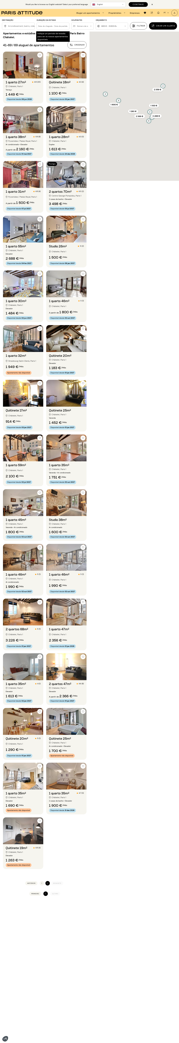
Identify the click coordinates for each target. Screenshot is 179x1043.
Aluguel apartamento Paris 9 (16, 991)
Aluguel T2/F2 (123, 965)
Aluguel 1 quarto (124, 984)
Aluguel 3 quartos (125, 991)
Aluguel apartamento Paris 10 (16, 994)
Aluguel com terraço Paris (90, 984)
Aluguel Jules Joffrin (153, 981)
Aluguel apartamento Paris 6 (16, 981)
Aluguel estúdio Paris (88, 968)
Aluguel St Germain (153, 997)
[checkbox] (39, 55)
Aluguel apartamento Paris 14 (46, 968)
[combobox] (21, 26)
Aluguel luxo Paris (87, 987)
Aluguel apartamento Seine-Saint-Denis (51, 994)
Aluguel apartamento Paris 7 (16, 984)
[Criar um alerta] (163, 26)
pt (166, 12)
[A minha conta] (174, 13)
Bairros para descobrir (156, 961)
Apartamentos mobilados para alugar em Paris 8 (68, 940)
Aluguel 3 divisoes (125, 975)
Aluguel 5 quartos (125, 997)
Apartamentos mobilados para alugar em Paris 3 (67, 926)
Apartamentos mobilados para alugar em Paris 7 (67, 937)
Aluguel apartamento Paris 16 (46, 975)
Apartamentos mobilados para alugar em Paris (31, 906)
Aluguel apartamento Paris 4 (16, 975)
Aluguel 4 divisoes (125, 978)
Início (4, 906)
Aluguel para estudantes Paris (92, 978)
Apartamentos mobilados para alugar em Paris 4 (67, 928)
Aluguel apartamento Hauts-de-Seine (50, 991)
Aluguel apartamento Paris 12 (16, 1000)
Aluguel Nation (151, 994)
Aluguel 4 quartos (125, 994)
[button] (5, 1039)
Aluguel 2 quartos (125, 987)
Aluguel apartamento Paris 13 (46, 965)
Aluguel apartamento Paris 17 (46, 978)
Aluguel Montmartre (153, 987)
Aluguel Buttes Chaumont (156, 978)
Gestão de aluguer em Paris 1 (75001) (107, 917)
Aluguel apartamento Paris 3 (16, 972)
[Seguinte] (57, 883)
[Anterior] (31, 883)
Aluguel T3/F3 (123, 968)
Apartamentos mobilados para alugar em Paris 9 (68, 942)
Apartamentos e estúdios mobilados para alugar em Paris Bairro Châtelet (136, 906)
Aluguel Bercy (150, 975)
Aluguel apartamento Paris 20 (46, 987)
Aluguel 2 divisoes (125, 972)
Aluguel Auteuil (151, 965)
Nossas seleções (125, 961)
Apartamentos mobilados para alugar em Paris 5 (68, 931)
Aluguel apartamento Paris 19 (46, 984)
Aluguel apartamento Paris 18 (46, 981)
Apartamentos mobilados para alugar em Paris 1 (77, 906)
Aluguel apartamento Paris (91, 965)
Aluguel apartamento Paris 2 (16, 968)
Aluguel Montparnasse (154, 991)
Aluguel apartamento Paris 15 (46, 972)
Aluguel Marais (151, 984)
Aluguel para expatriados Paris (93, 981)
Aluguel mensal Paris (88, 991)
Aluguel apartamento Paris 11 (16, 997)
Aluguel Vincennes (152, 1000)
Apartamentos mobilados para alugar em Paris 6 (68, 934)
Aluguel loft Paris (86, 972)
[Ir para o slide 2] (23, 74)
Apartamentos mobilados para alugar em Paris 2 (67, 923)
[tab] (90, 13)
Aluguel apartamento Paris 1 (15, 965)
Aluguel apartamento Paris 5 (16, 978)
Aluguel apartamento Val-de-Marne (49, 997)
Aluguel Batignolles (153, 968)
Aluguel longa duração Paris (91, 975)
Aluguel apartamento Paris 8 (16, 987)
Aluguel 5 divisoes (125, 981)
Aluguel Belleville (152, 972)
